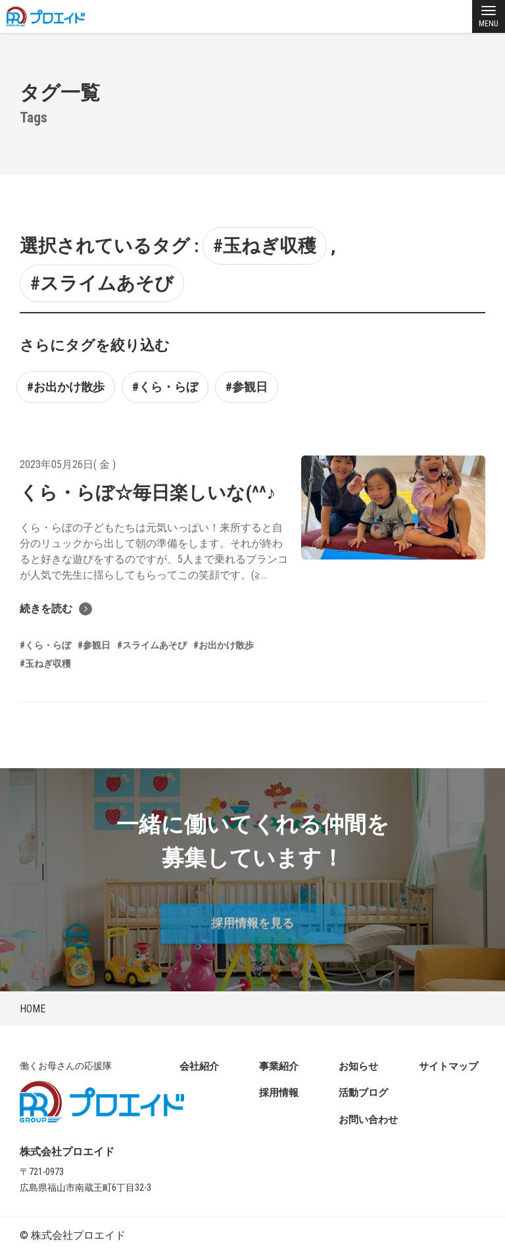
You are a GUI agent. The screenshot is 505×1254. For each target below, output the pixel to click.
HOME (32, 1009)
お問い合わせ (368, 1120)
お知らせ (358, 1066)
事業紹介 (279, 1066)
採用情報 (279, 1093)
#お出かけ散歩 (66, 387)
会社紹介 (199, 1066)
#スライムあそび (102, 283)
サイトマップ (448, 1066)
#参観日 (247, 387)
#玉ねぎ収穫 (264, 246)
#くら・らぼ (165, 387)
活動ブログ (363, 1093)
